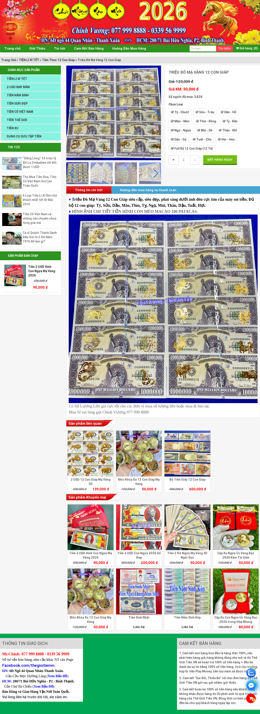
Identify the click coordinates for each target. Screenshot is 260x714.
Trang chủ (12, 48)
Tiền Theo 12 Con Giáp (58, 60)
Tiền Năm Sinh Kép (187, 617)
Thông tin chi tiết (89, 190)
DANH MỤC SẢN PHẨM (24, 70)
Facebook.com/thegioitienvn (28, 665)
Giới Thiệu (37, 48)
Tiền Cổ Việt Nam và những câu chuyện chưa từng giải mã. (39, 218)
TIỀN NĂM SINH (18, 95)
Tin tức (59, 48)
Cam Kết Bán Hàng (89, 48)
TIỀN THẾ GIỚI (17, 120)
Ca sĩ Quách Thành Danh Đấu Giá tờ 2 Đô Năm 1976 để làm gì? (40, 237)
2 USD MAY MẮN (18, 87)
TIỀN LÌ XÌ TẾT (29, 60)
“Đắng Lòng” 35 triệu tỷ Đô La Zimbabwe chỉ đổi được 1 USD (40, 162)
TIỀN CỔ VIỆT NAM (20, 112)
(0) (247, 48)
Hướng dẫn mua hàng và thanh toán (148, 190)
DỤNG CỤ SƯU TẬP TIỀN (24, 136)
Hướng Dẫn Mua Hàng (129, 48)
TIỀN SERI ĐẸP (17, 103)
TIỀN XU (12, 128)
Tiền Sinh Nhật (139, 617)
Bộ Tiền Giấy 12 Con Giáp (187, 479)
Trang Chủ (8, 60)
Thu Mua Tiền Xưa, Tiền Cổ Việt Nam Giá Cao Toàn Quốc (39, 181)
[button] (155, 113)
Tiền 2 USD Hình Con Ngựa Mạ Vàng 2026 (41, 271)
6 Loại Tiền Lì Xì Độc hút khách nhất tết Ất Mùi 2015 (40, 200)
